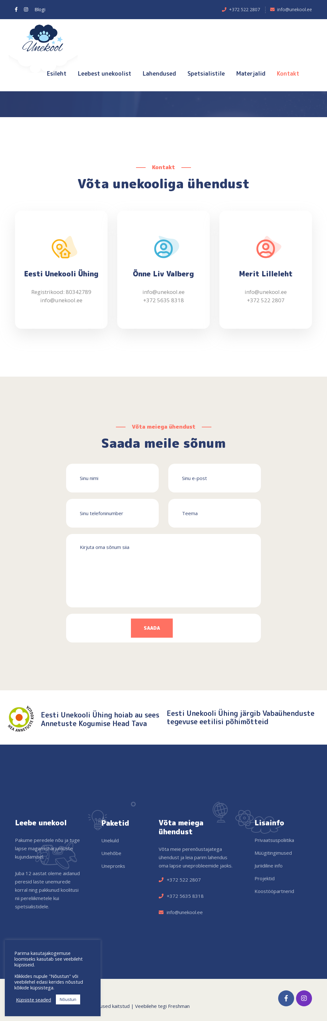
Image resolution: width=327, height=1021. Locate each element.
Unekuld (110, 840)
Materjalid (250, 74)
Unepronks (113, 866)
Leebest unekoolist (104, 74)
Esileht (56, 74)
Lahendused (159, 74)
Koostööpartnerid (274, 891)
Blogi (39, 9)
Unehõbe (111, 853)
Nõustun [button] (68, 999)
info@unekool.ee (294, 9)
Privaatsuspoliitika (274, 840)
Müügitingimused (273, 853)
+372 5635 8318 (163, 300)
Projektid (265, 878)
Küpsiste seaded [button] (33, 999)
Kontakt (288, 74)
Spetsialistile (206, 74)
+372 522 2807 (244, 9)
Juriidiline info (269, 865)
